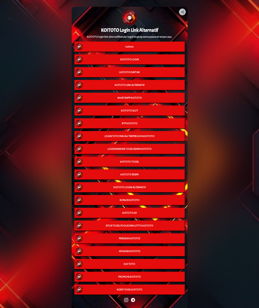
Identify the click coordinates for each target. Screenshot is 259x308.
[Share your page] (182, 12)
